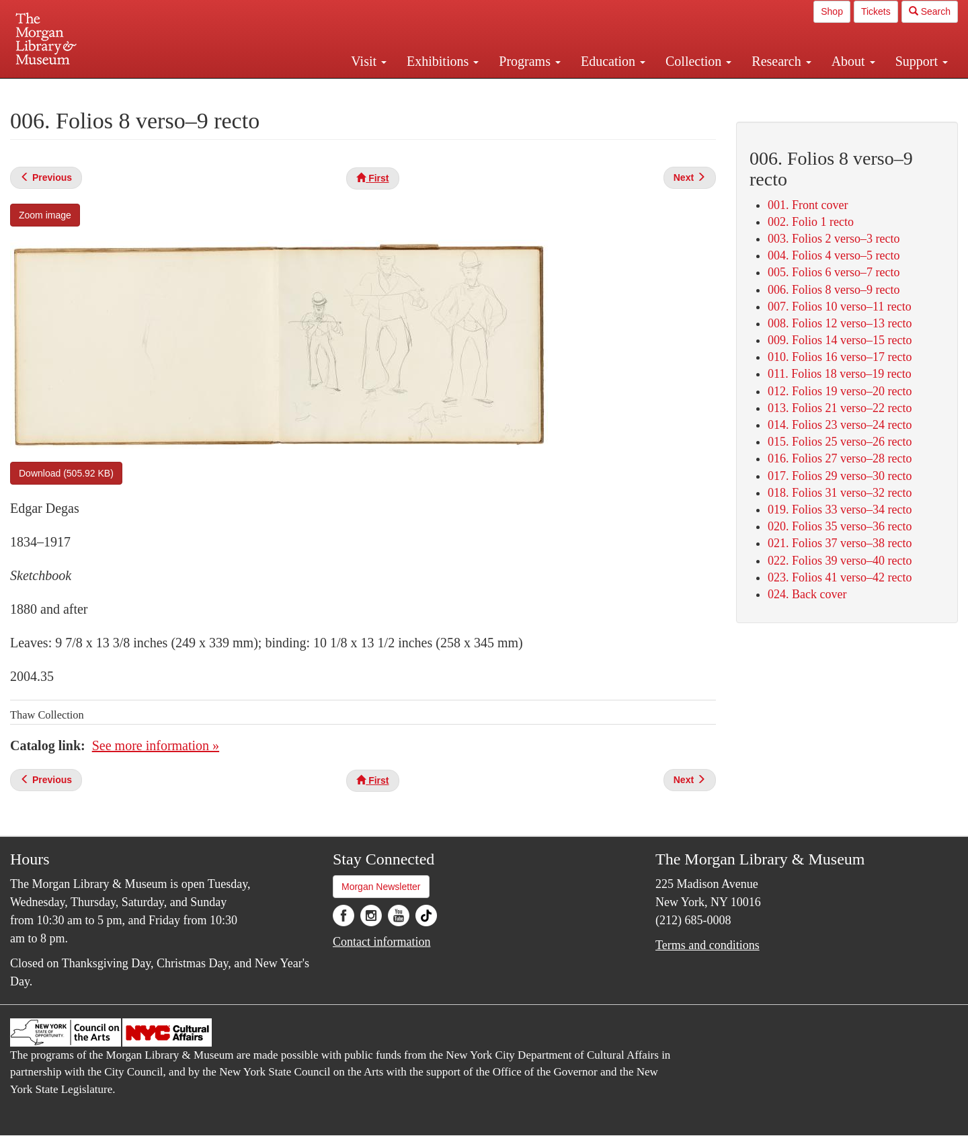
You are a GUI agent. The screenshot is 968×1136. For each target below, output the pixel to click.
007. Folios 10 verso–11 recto (840, 306)
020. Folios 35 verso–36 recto (840, 526)
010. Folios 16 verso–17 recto (840, 357)
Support (921, 61)
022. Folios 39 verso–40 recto (840, 560)
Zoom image (45, 215)
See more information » (155, 745)
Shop (832, 11)
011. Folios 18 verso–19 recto (840, 373)
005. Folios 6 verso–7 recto (833, 272)
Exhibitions (443, 61)
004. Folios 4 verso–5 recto (833, 255)
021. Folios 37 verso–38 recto (840, 543)
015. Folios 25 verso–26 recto (840, 441)
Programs (530, 61)
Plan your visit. (324, 90)
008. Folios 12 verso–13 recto (840, 323)
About (853, 61)
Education (613, 61)
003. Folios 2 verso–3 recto (833, 238)
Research (781, 61)
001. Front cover (808, 205)
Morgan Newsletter (381, 886)
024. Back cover (807, 594)
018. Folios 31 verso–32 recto (840, 492)
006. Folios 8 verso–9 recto (833, 289)
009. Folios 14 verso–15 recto (840, 340)
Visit (369, 61)
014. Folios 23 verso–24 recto (840, 425)
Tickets (876, 11)
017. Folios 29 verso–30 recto (840, 476)
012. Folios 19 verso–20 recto (840, 391)
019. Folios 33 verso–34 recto (840, 509)
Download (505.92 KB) (66, 473)
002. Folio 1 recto (811, 222)
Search (930, 11)
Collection (698, 61)
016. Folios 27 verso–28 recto (840, 458)
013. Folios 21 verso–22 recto (840, 408)
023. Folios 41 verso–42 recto (840, 577)
